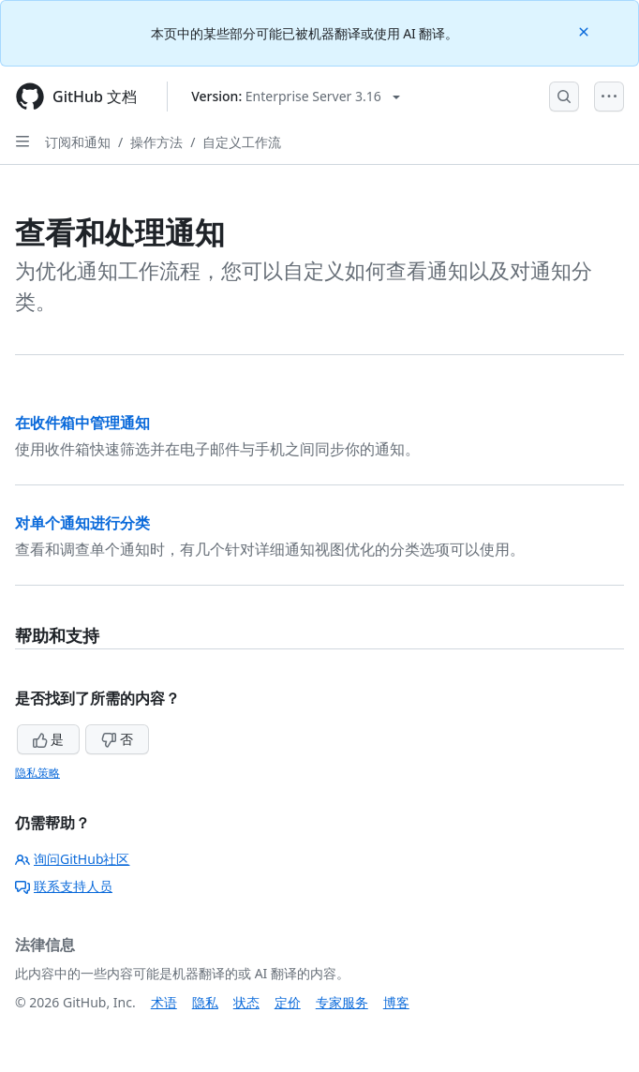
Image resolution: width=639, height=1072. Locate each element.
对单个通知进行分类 (82, 523)
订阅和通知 (78, 142)
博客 (396, 1002)
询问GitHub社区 (72, 859)
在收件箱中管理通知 (82, 422)
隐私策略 (37, 773)
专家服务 (342, 1002)
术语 (164, 1002)
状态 (246, 1002)
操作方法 (156, 142)
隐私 (205, 1002)
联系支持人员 (63, 886)
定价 (288, 1002)
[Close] (586, 30)
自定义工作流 (241, 142)
